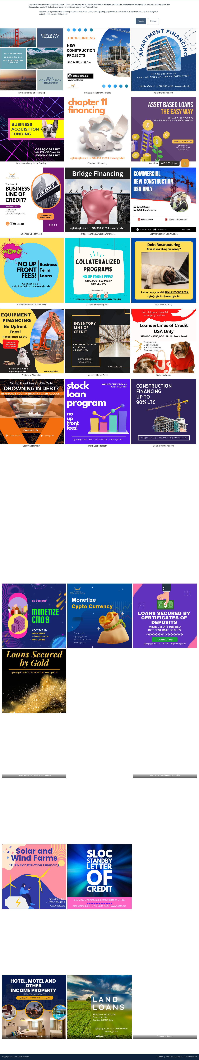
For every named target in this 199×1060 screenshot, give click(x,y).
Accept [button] (141, 21)
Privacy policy (191, 1057)
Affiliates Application (174, 1057)
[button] (185, 163)
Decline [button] (153, 21)
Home (160, 1057)
